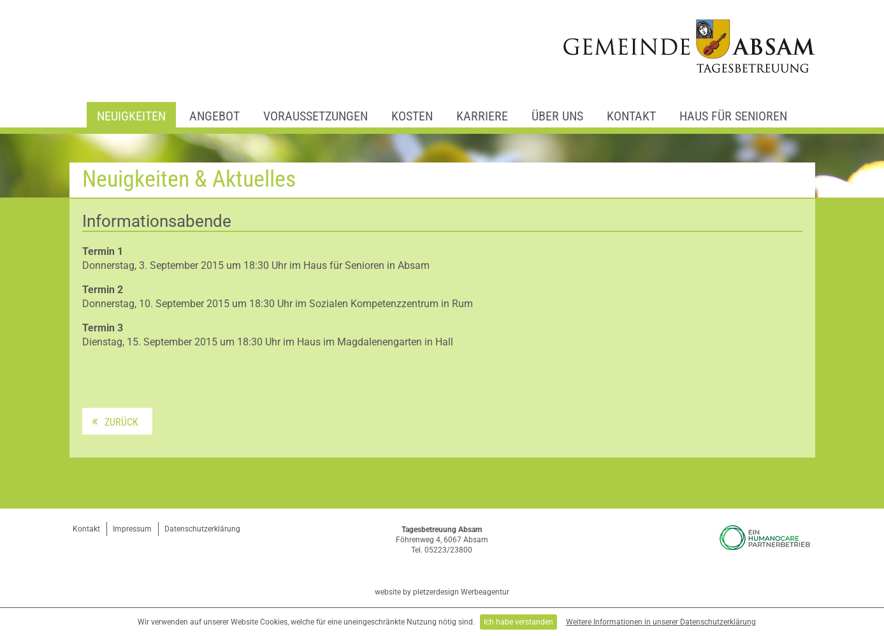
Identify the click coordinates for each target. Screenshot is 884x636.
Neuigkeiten (131, 116)
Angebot (214, 116)
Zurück (121, 422)
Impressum (132, 528)
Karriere (482, 116)
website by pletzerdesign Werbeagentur (442, 592)
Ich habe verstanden (518, 622)
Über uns (557, 116)
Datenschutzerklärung (202, 528)
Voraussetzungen (315, 116)
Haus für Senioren (733, 116)
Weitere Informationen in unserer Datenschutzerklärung (661, 622)
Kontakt (631, 116)
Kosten (412, 116)
